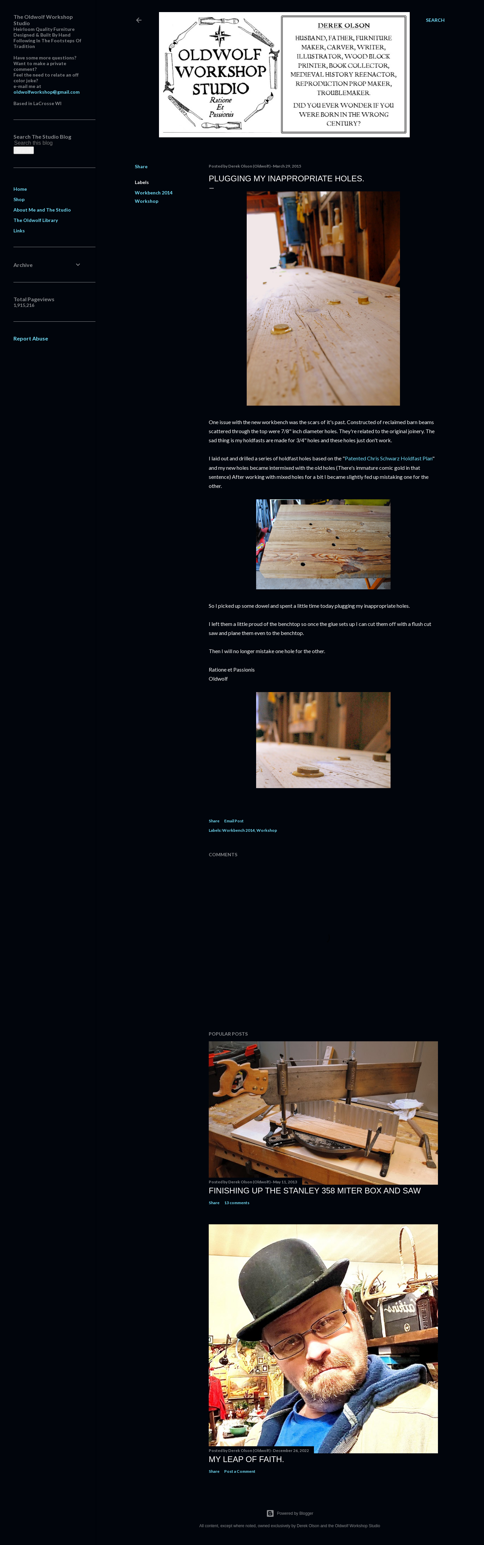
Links (19, 230)
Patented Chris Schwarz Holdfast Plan (388, 458)
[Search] (435, 20)
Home (20, 189)
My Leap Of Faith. (246, 1459)
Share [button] (141, 166)
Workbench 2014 (153, 192)
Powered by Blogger (289, 1513)
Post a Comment (239, 1471)
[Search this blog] (39, 143)
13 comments (236, 1202)
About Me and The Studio (42, 210)
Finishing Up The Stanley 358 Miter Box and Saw (315, 1190)
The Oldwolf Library (35, 220)
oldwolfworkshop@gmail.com (46, 92)
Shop (19, 199)
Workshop (146, 201)
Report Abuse (30, 338)
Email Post (234, 820)
